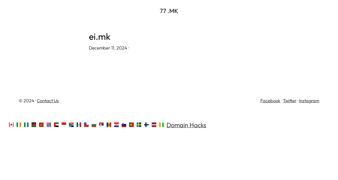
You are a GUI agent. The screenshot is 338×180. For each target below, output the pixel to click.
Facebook (270, 101)
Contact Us (48, 101)
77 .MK (169, 10)
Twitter (289, 101)
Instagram (309, 101)
